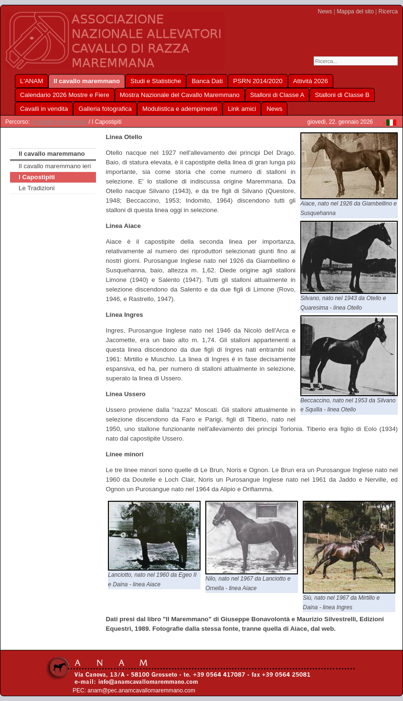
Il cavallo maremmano (59, 122)
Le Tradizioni (36, 188)
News (325, 11)
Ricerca (388, 11)
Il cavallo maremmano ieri (55, 166)
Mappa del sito (355, 11)
